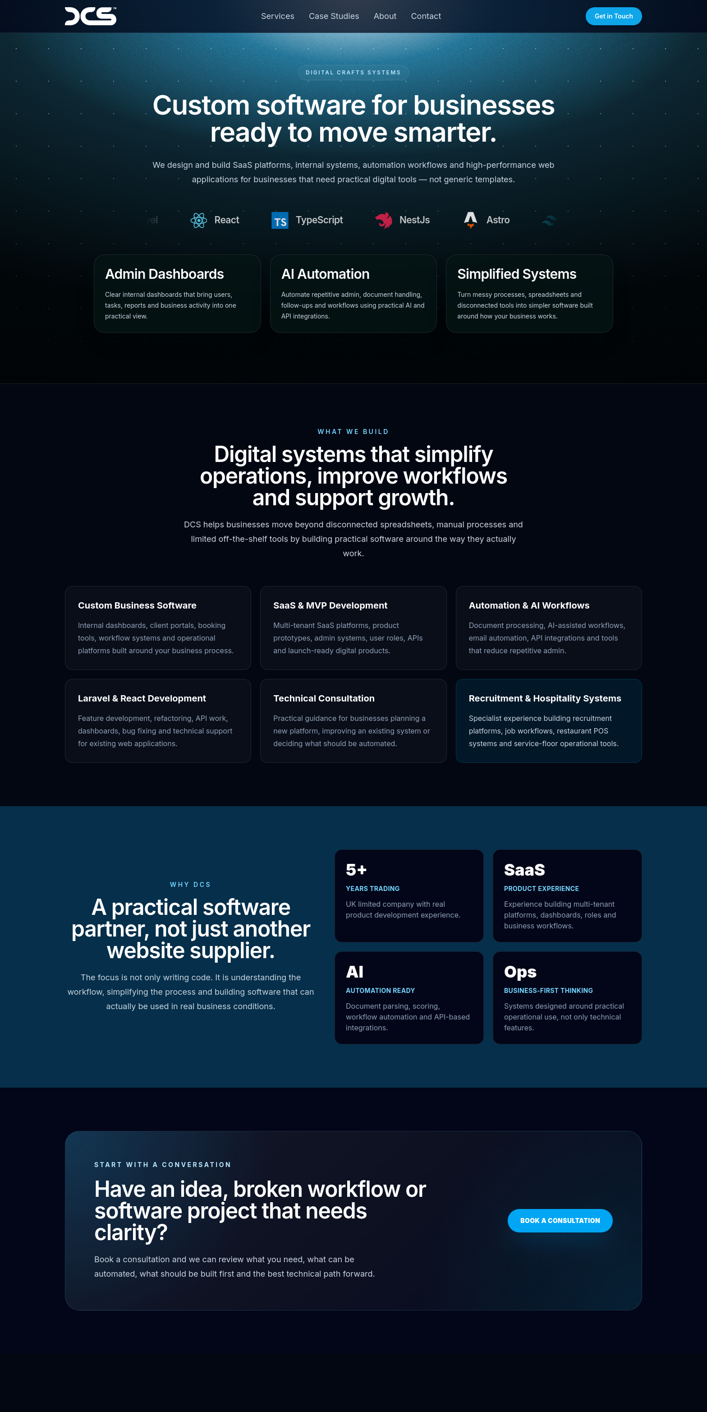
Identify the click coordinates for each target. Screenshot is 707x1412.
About (385, 16)
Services (277, 16)
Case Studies (334, 16)
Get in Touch (614, 16)
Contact (426, 16)
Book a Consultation (560, 1220)
